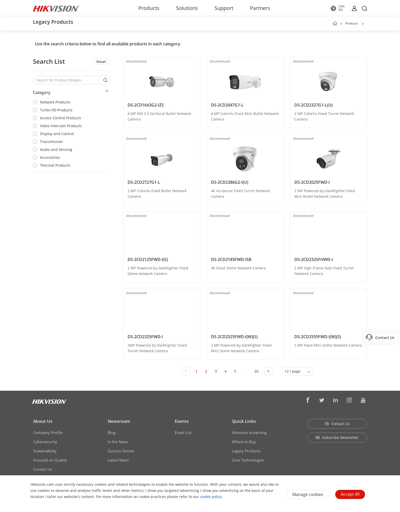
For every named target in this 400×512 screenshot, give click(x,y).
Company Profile (47, 432)
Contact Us (42, 469)
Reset (101, 61)
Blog (112, 432)
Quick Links (244, 421)
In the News (118, 441)
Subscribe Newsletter (337, 437)
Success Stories (121, 450)
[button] (362, 23)
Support (224, 8)
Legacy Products (246, 450)
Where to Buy (244, 441)
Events (182, 421)
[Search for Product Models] (68, 80)
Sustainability (45, 450)
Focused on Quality (50, 460)
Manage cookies (307, 494)
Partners (260, 8)
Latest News (118, 460)
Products (148, 8)
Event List (183, 432)
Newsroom (119, 421)
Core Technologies (248, 460)
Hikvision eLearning (249, 432)
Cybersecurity (45, 441)
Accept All (350, 494)
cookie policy (211, 496)
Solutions (187, 8)
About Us (42, 421)
